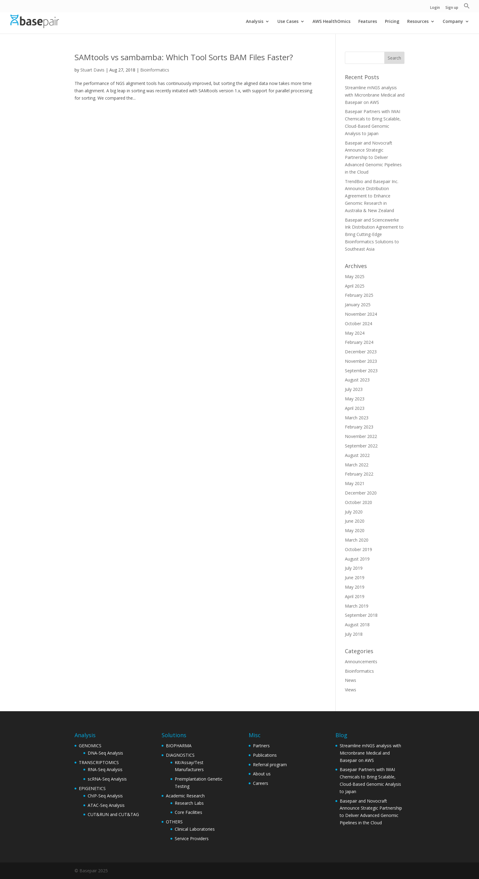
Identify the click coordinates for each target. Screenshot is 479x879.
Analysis (254, 21)
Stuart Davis (92, 70)
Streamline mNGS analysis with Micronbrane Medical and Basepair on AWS (374, 95)
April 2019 (354, 596)
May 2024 (354, 333)
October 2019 (358, 549)
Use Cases (287, 21)
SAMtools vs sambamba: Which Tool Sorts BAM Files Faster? (184, 57)
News (350, 680)
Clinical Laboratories (195, 829)
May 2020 (354, 530)
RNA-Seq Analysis (105, 769)
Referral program (270, 764)
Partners (261, 745)
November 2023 (361, 361)
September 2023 (361, 370)
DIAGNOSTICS (180, 755)
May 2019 (354, 587)
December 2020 (361, 493)
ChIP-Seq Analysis (105, 796)
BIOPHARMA (179, 745)
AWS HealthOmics (331, 21)
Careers (260, 783)
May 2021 (354, 483)
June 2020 (354, 521)
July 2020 (354, 512)
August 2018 (357, 624)
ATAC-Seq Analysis (106, 805)
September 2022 (361, 446)
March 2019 (356, 606)
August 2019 (357, 559)
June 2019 (354, 577)
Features (367, 21)
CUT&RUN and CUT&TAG (113, 814)
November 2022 (361, 436)
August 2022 (357, 455)
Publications (265, 755)
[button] (467, 7)
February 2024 (359, 342)
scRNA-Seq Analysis (107, 779)
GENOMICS (90, 745)
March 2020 (356, 540)
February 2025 (359, 295)
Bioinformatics (154, 70)
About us (262, 774)
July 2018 (354, 634)
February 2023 (359, 427)
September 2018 (361, 615)
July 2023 (354, 389)
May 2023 (354, 399)
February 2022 (359, 474)
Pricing (392, 21)
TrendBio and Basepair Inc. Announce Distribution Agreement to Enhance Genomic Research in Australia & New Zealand (371, 195)
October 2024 (358, 323)
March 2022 (356, 465)
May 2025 (354, 276)
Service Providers (192, 838)
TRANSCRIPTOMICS (99, 762)
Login (435, 8)
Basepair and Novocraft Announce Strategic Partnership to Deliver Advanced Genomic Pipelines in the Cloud (373, 157)
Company (453, 21)
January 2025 (358, 304)
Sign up (451, 8)
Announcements (361, 661)
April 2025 (354, 286)
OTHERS (174, 822)
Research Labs (189, 803)
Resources (418, 21)
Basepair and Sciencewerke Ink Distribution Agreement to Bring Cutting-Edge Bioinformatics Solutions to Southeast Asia (374, 234)
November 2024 (361, 314)
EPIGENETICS (92, 788)
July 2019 (354, 568)
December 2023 (361, 352)
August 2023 (357, 380)
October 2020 (358, 502)
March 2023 (356, 418)
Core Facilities (188, 812)
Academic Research (185, 796)
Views (350, 690)
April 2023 (354, 408)
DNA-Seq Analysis (105, 753)
